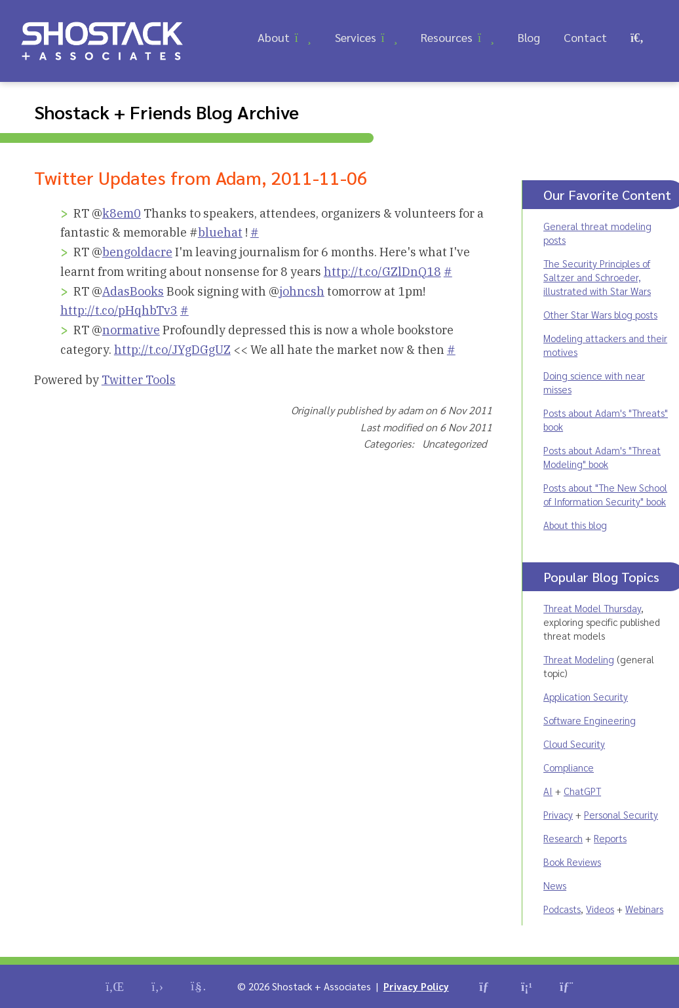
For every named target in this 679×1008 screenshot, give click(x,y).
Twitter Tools (139, 379)
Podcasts (562, 908)
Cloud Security (574, 743)
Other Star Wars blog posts (600, 314)
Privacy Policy (416, 986)
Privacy (558, 814)
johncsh (301, 291)
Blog (529, 37)
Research (563, 838)
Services (355, 37)
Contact (585, 37)
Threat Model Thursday (592, 608)
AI (548, 791)
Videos (600, 908)
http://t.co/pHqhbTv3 (119, 310)
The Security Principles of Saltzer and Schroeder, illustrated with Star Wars (597, 277)
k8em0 (121, 213)
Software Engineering (589, 720)
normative (131, 330)
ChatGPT (582, 791)
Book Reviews (572, 861)
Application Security (585, 696)
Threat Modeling (578, 659)
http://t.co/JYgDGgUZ (172, 349)
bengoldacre (137, 252)
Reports (610, 838)
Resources (447, 37)
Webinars (644, 908)
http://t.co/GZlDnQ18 (382, 271)
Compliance (568, 767)
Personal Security (621, 814)
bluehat (220, 232)
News (554, 885)
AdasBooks (133, 291)
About (274, 37)
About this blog (575, 524)
